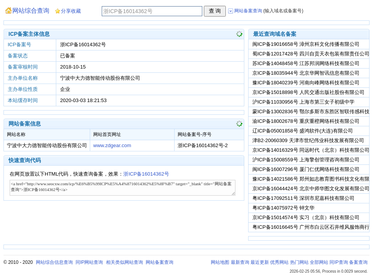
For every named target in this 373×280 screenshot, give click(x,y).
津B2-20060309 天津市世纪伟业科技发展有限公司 (308, 140)
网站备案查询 (159, 262)
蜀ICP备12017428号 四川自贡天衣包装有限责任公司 (311, 54)
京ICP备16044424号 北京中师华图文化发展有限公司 (311, 188)
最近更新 (259, 262)
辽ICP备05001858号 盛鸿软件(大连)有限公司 (302, 131)
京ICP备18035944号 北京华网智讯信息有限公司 (306, 73)
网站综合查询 (30, 10)
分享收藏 (71, 11)
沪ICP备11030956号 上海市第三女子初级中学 (303, 102)
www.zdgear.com (112, 145)
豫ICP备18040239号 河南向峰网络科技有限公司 (306, 83)
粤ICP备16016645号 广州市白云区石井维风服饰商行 (311, 227)
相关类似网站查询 (124, 262)
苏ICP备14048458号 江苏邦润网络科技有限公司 (306, 63)
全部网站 (319, 262)
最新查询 (240, 262)
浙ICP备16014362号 (146, 174)
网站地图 (220, 262)
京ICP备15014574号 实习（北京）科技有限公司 (306, 217)
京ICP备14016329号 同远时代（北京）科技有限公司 (311, 150)
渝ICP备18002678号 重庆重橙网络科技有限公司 (306, 121)
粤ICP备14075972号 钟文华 (283, 208)
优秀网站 (279, 262)
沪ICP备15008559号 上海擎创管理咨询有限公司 (306, 160)
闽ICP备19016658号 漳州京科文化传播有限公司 (306, 44)
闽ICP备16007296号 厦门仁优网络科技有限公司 (306, 169)
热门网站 (299, 262)
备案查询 (358, 262)
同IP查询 (338, 262)
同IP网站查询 (89, 262)
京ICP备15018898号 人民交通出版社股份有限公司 (308, 92)
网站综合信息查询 (54, 262)
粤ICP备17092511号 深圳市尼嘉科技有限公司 (303, 198)
